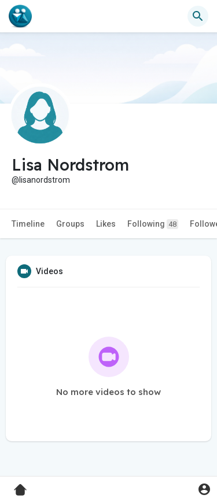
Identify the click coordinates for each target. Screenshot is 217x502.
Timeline (28, 223)
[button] (197, 16)
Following (152, 224)
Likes (106, 223)
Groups (70, 223)
